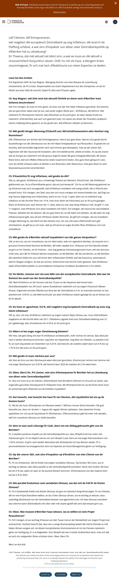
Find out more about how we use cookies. (59, 564)
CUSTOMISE (61, 574)
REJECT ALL (76, 574)
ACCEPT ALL (45, 574)
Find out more (59, 12)
